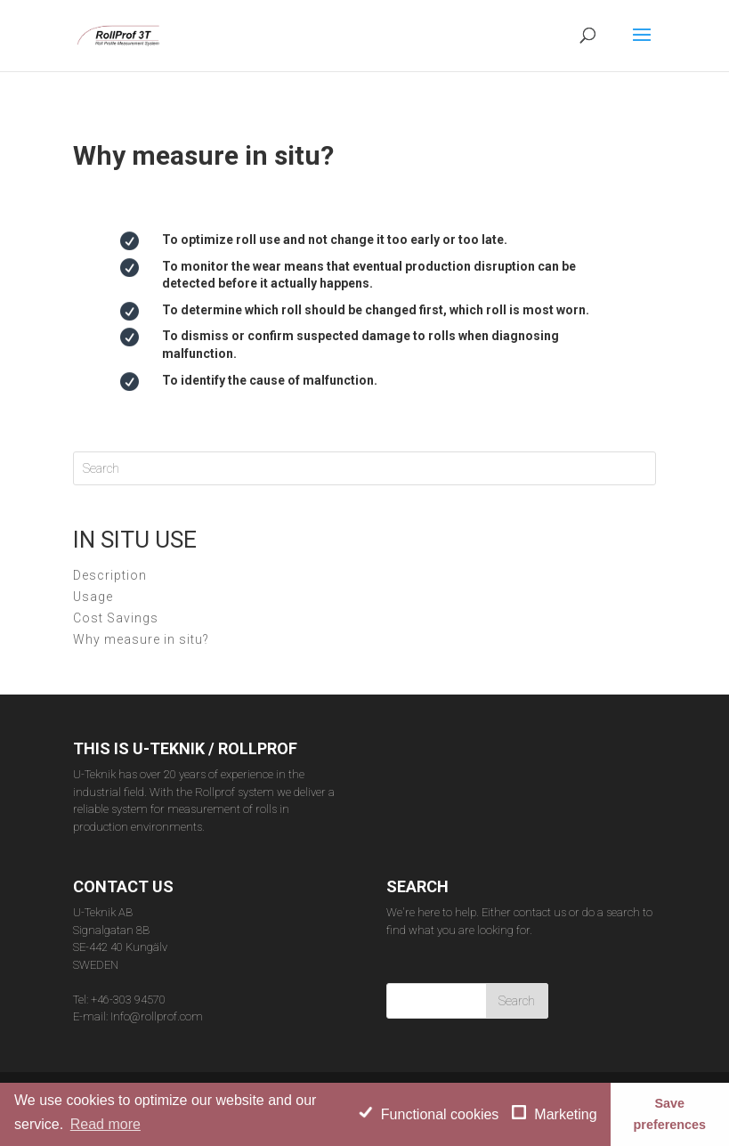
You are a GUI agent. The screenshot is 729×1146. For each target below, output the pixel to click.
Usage (93, 596)
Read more (105, 1124)
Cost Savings (115, 618)
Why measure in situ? (141, 639)
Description (110, 575)
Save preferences (669, 1114)
